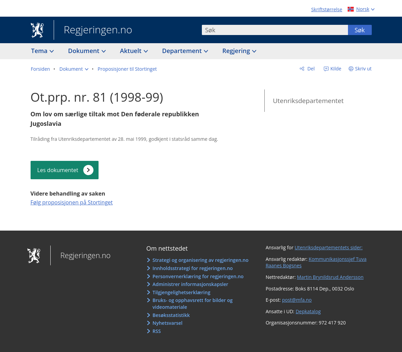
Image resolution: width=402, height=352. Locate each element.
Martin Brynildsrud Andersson (330, 277)
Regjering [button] (236, 51)
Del (310, 68)
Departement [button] (182, 51)
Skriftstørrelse (326, 9)
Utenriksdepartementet (308, 100)
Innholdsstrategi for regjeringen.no (193, 268)
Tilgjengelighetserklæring (181, 292)
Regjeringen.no (93, 30)
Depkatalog (308, 311)
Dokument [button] (84, 51)
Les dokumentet (57, 170)
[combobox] (275, 30)
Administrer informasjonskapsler (190, 284)
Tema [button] (40, 51)
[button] (73, 69)
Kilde (335, 68)
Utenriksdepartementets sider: (329, 247)
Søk (359, 30)
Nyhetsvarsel (167, 323)
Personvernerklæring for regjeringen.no (198, 276)
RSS (157, 331)
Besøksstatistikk (171, 315)
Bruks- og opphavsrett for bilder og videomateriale (193, 303)
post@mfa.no (297, 300)
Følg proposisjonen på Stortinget (72, 202)
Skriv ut (363, 68)
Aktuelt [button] (131, 51)
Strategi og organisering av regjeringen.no (201, 260)
